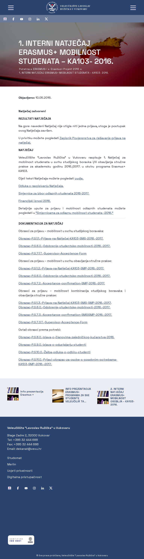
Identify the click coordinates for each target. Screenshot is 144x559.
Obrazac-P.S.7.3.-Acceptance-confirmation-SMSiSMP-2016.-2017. (65, 315)
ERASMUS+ (40, 69)
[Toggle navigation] (10, 7)
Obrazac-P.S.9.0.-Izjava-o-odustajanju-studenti (52, 345)
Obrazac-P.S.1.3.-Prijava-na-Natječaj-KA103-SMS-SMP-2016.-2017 (65, 303)
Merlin (11, 464)
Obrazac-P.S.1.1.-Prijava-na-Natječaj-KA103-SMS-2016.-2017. (61, 238)
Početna (24, 69)
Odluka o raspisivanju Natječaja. (41, 186)
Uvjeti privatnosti (19, 471)
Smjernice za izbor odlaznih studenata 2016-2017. (54, 193)
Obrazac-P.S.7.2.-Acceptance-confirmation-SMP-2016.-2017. (62, 283)
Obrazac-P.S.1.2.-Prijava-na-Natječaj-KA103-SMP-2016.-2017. (61, 268)
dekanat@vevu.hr (28, 449)
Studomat (14, 458)
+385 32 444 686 (26, 444)
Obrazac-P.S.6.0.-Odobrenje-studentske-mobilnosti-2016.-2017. (64, 246)
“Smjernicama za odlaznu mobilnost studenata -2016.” (74, 213)
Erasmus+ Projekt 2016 (65, 69)
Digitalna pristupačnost (24, 477)
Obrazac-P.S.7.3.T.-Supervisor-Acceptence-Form (53, 322)
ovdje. (79, 178)
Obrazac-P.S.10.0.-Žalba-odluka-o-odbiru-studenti (54, 352)
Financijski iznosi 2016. (35, 201)
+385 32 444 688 (25, 440)
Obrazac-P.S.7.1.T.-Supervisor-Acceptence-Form (52, 253)
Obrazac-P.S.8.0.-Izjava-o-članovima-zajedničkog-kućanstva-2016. (66, 337)
